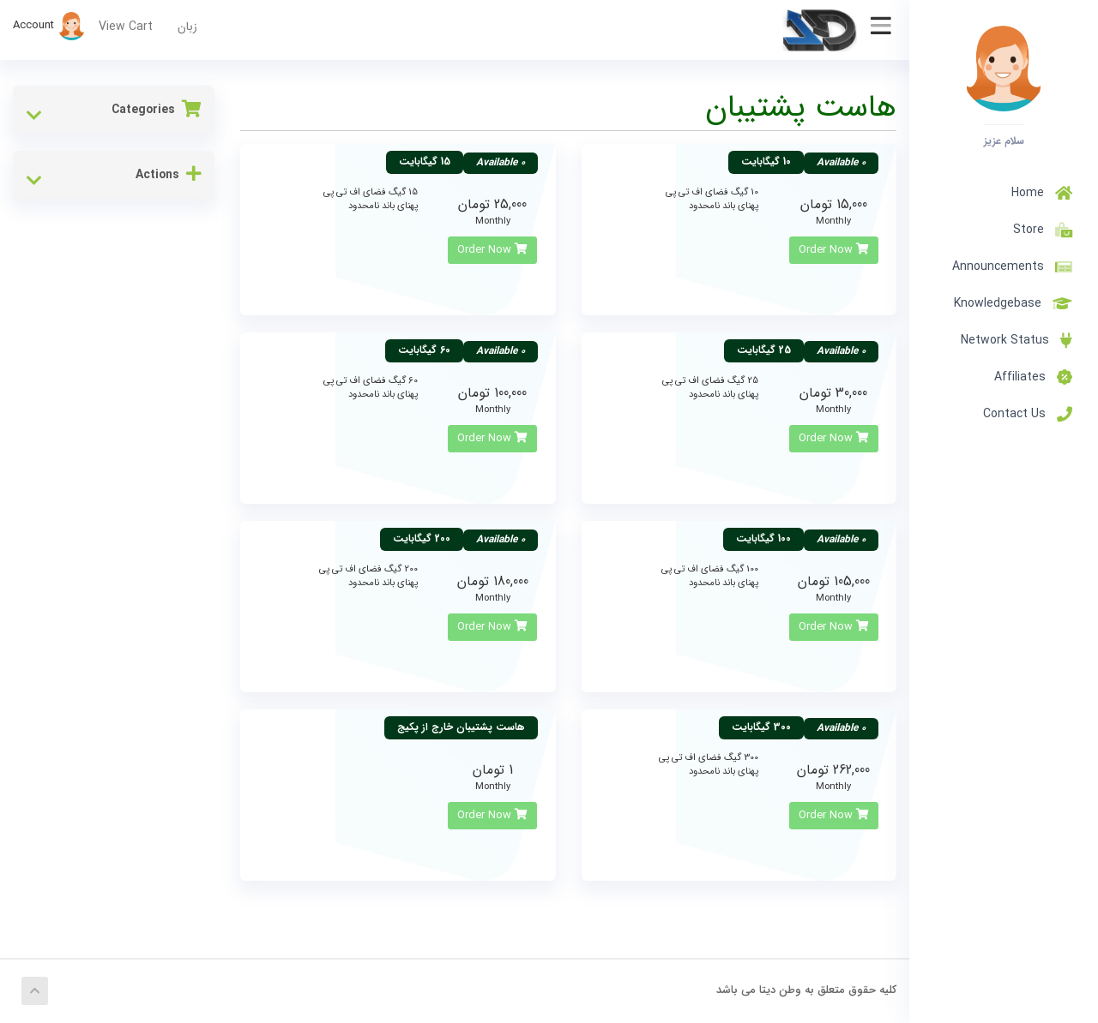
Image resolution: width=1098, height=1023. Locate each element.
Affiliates (1033, 377)
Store (1039, 229)
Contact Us (1027, 413)
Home (1041, 192)
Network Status (1016, 340)
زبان (187, 26)
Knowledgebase (1013, 303)
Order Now (834, 250)
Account (49, 25)
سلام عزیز (1004, 140)
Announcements (1012, 266)
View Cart (126, 26)
